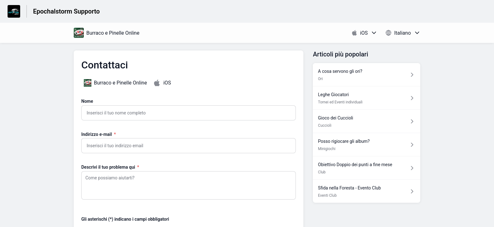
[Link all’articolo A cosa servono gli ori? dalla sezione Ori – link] (366, 74)
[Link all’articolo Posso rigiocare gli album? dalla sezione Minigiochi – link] (366, 144)
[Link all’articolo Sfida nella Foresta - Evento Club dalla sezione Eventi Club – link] (366, 191)
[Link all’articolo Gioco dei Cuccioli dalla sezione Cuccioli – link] (366, 121)
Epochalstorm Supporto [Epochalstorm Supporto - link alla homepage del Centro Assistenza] (66, 11)
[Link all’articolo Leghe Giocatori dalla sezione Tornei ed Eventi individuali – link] (366, 97)
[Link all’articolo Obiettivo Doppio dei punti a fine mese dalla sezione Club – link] (366, 167)
